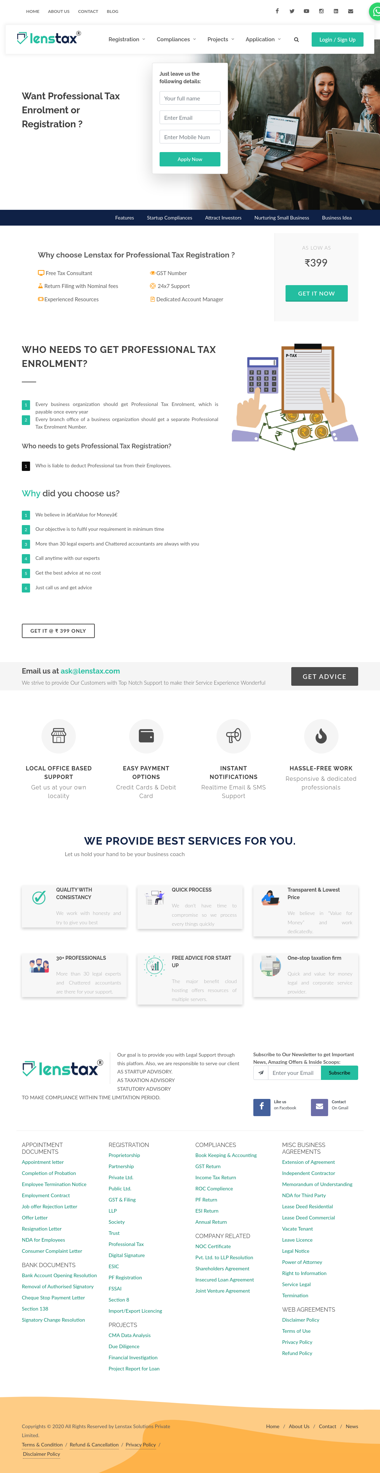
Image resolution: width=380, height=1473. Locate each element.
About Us (299, 1426)
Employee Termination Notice (54, 1184)
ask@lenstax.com (90, 671)
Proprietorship (124, 1155)
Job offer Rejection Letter (49, 1206)
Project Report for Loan (134, 1368)
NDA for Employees (43, 1240)
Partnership (121, 1166)
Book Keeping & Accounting (226, 1155)
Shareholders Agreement (222, 1268)
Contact (88, 11)
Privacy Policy (297, 1342)
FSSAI (115, 1288)
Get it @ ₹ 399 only (58, 631)
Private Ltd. (121, 1177)
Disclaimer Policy (301, 1320)
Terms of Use (296, 1331)
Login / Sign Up (338, 39)
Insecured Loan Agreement (224, 1279)
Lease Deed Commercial (308, 1217)
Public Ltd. (120, 1188)
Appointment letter (43, 1162)
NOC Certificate (213, 1246)
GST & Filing (122, 1199)
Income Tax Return (215, 1177)
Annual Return (211, 1222)
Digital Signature (127, 1255)
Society (117, 1222)
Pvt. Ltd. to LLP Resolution (224, 1257)
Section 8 (119, 1300)
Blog (112, 11)
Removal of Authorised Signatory (58, 1286)
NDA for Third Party (304, 1195)
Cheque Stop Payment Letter (53, 1297)
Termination (295, 1295)
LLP (113, 1211)
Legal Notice (296, 1251)
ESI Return (207, 1211)
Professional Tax (126, 1244)
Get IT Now (316, 293)
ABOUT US (58, 11)
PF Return (206, 1199)
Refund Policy (297, 1353)
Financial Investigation (133, 1357)
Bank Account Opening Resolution (59, 1275)
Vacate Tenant (297, 1229)
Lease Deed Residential (307, 1206)
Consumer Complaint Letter (52, 1251)
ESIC (114, 1266)
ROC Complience (214, 1188)
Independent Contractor (308, 1173)
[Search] (296, 38)
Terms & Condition (42, 1444)
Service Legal (296, 1284)
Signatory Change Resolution (53, 1320)
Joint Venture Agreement (222, 1291)
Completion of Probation (49, 1173)
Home (32, 11)
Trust (114, 1233)
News (352, 1426)
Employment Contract (46, 1195)
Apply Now (190, 159)
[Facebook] (262, 1107)
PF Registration (125, 1277)
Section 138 (35, 1309)
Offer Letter (35, 1217)
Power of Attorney (302, 1262)
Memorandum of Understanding (317, 1184)
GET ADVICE (325, 676)
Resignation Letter (42, 1229)
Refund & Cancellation (94, 1444)
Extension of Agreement (308, 1162)
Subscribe (339, 1073)
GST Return (208, 1166)
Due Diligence (124, 1346)
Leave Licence (297, 1240)
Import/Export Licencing (135, 1311)
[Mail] (319, 1107)
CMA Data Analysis (130, 1335)
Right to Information (304, 1273)
